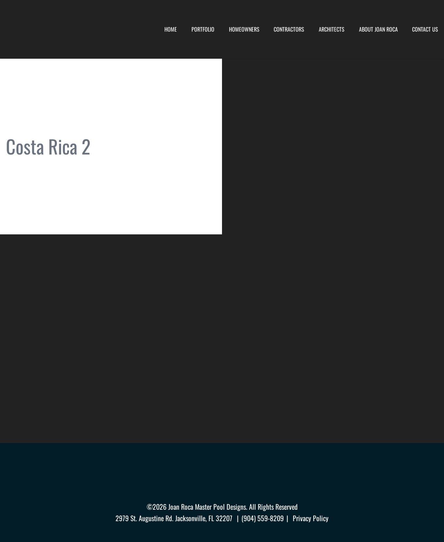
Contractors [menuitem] (289, 29)
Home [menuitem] (170, 29)
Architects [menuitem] (331, 29)
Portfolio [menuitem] (202, 29)
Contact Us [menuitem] (425, 29)
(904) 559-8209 (262, 518)
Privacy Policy (310, 518)
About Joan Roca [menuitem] (378, 29)
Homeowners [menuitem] (244, 29)
